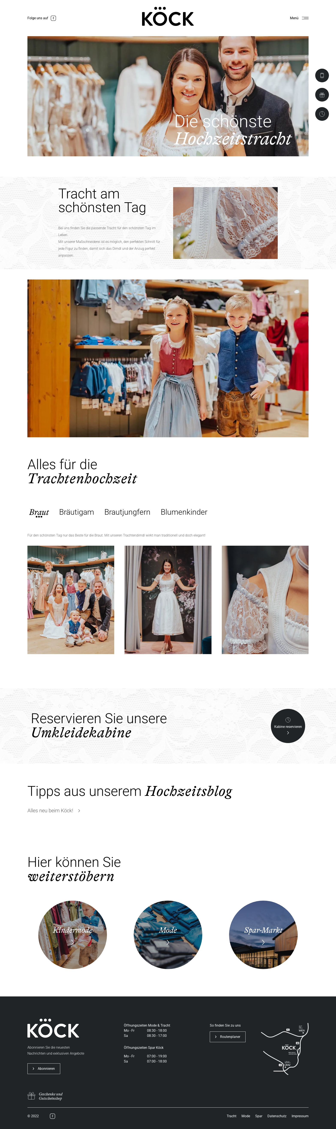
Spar (258, 1116)
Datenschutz (276, 1116)
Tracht (231, 1116)
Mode (246, 1116)
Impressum (300, 1116)
